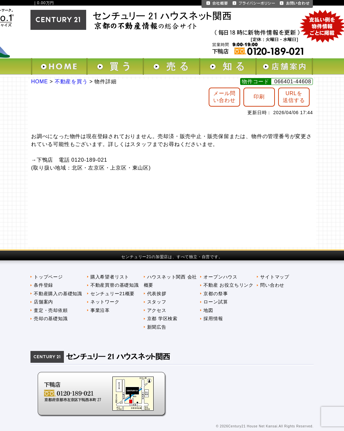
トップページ (48, 276)
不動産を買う (71, 81)
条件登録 (43, 285)
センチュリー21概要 (112, 293)
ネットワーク (105, 301)
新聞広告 (156, 327)
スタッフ (156, 301)
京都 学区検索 (162, 318)
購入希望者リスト (109, 276)
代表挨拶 (156, 293)
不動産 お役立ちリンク (228, 285)
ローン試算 (215, 301)
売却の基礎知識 (51, 318)
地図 (208, 310)
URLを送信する (294, 97)
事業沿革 (100, 310)
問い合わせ (272, 285)
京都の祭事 (215, 293)
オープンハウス (220, 276)
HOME (39, 81)
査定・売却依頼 (51, 310)
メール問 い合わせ (224, 97)
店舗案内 (43, 301)
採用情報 (213, 318)
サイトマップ (274, 276)
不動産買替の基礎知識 (114, 285)
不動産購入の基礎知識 (58, 293)
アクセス (156, 310)
